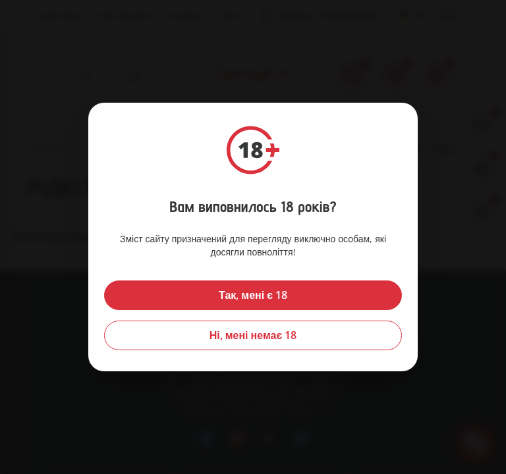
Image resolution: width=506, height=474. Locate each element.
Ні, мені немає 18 (253, 335)
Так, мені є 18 (253, 295)
